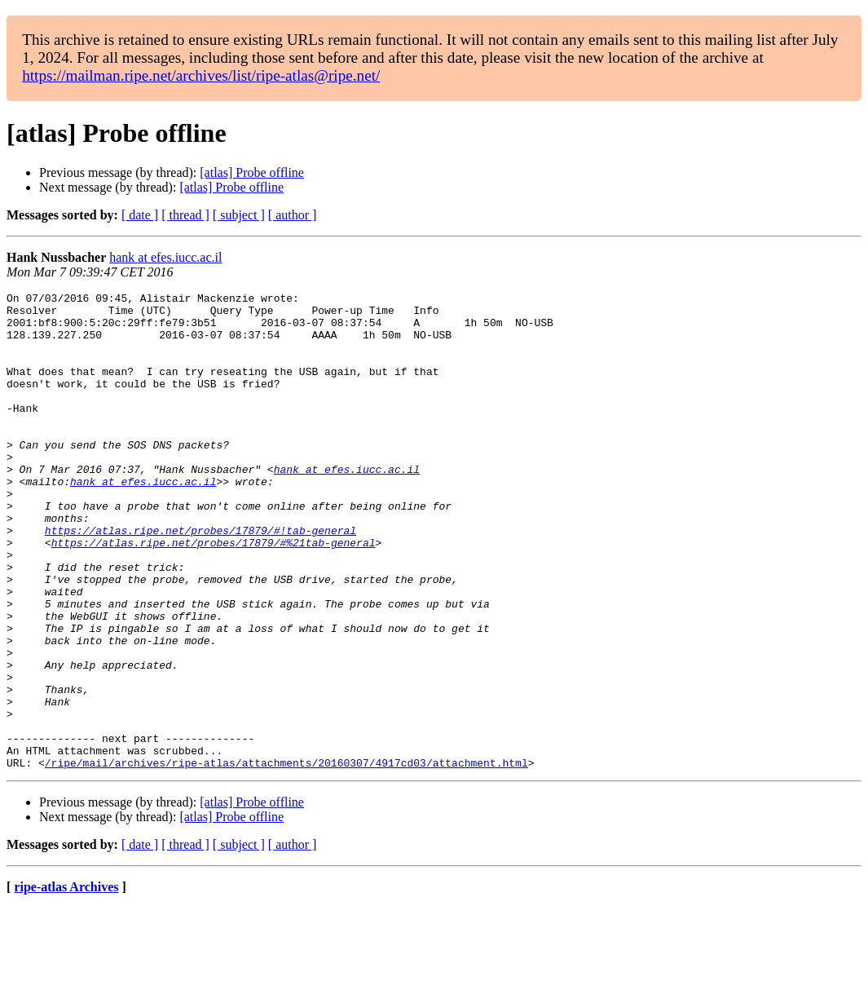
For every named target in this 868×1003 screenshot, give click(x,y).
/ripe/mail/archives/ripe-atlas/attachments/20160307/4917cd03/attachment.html (286, 858)
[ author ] (292, 215)
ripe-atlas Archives (66, 982)
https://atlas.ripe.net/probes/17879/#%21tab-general (213, 593)
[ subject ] (239, 215)
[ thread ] (185, 215)
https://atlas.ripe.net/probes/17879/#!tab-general (200, 579)
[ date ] (139, 215)
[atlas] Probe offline (252, 172)
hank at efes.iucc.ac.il (165, 257)
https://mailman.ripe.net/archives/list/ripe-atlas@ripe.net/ (201, 75)
